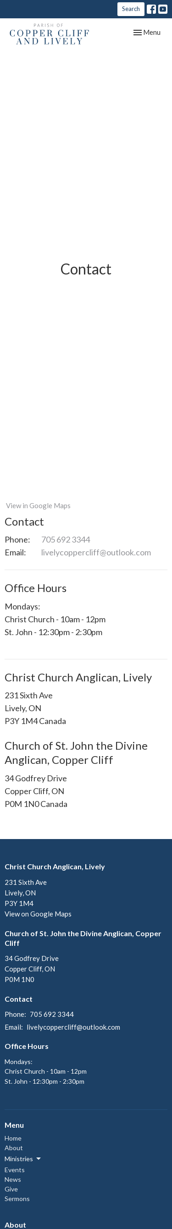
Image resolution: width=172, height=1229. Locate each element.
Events (15, 1170)
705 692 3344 (65, 539)
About (14, 1148)
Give (11, 1189)
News (13, 1179)
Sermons (17, 1198)
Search (131, 8)
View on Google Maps (38, 914)
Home (13, 1138)
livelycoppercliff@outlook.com (96, 552)
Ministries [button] (23, 1158)
